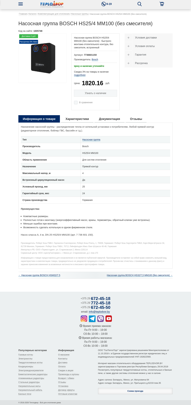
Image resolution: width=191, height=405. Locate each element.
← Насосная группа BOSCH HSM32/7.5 (39, 275)
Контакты (62, 358)
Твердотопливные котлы (30, 362)
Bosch (95, 59)
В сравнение (86, 102)
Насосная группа (91, 139)
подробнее (79, 75)
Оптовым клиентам (67, 394)
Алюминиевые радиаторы (31, 378)
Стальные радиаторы (29, 382)
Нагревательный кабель (30, 390)
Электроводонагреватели (30, 370)
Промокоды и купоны (68, 374)
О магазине (64, 354)
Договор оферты (66, 390)
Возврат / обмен (66, 378)
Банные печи (24, 394)
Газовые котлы (25, 354)
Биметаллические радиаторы (32, 374)
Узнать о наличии (95, 93)
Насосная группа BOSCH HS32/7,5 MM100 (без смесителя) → (140, 275)
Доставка (62, 362)
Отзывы (62, 382)
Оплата (62, 366)
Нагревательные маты (29, 386)
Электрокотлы (25, 358)
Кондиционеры (25, 366)
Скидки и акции (65, 370)
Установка (63, 386)
